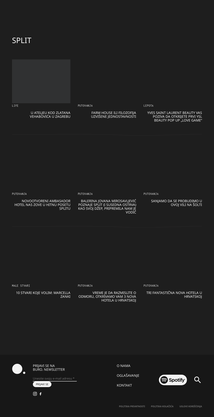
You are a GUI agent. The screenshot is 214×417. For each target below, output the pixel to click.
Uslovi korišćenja (190, 406)
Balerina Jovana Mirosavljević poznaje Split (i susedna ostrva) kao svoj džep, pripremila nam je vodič (107, 206)
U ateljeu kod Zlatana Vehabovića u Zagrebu (50, 114)
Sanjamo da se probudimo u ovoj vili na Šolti (176, 203)
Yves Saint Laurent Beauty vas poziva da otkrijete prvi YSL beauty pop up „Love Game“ (174, 116)
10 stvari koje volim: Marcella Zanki (43, 294)
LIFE (15, 105)
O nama (123, 365)
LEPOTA (149, 105)
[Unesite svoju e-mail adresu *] (55, 378)
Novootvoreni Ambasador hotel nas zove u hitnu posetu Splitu (42, 205)
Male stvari (21, 285)
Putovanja (85, 105)
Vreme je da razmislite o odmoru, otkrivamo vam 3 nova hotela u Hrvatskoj (107, 296)
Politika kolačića (162, 406)
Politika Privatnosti (132, 406)
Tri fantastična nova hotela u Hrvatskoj (174, 294)
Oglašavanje (128, 375)
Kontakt (124, 385)
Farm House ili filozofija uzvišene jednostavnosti (113, 114)
